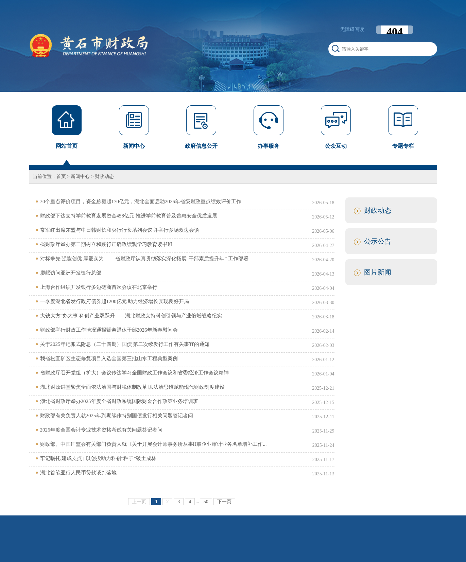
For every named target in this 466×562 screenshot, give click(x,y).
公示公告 (377, 241)
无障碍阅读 (352, 29)
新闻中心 (80, 176)
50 (206, 501)
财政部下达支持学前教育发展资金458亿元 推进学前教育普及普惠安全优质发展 (128, 215)
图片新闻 (377, 272)
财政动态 (104, 176)
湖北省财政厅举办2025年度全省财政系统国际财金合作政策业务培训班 (119, 401)
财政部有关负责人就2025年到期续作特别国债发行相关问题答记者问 (116, 415)
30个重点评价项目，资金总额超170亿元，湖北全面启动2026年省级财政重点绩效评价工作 (141, 201)
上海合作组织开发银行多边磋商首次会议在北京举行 (98, 287)
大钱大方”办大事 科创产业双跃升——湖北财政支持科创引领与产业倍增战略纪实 (131, 315)
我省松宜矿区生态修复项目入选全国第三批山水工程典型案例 (109, 358)
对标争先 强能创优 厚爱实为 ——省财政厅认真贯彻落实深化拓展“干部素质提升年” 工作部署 (144, 258)
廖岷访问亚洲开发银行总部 (70, 273)
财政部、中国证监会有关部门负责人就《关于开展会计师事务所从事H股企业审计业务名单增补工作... (153, 444)
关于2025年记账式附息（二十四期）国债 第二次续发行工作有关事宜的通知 (125, 344)
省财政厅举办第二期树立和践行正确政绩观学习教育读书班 (106, 244)
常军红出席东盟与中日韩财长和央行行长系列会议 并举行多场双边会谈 (120, 230)
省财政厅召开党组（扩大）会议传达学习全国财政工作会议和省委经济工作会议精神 (134, 372)
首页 (61, 176)
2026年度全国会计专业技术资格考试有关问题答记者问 (101, 430)
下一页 (224, 501)
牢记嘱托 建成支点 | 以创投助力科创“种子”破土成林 (98, 458)
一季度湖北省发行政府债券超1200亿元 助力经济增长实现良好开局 (114, 301)
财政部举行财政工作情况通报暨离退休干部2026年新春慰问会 (109, 330)
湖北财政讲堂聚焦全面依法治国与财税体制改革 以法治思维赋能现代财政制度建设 (132, 387)
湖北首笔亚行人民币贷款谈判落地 (78, 472)
